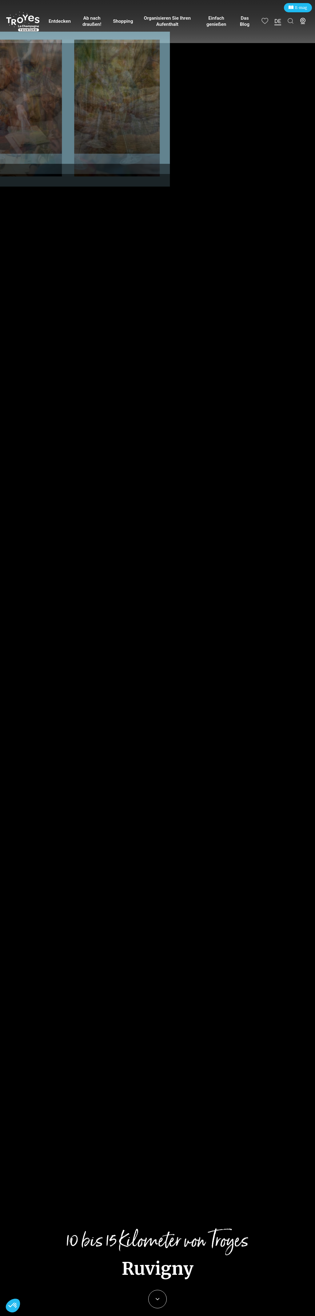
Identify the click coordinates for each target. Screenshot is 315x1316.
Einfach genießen (216, 21)
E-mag (301, 7)
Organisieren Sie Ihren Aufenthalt (167, 21)
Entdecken (62, 21)
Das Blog (244, 21)
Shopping (124, 21)
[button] (13, 1305)
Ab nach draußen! (93, 21)
